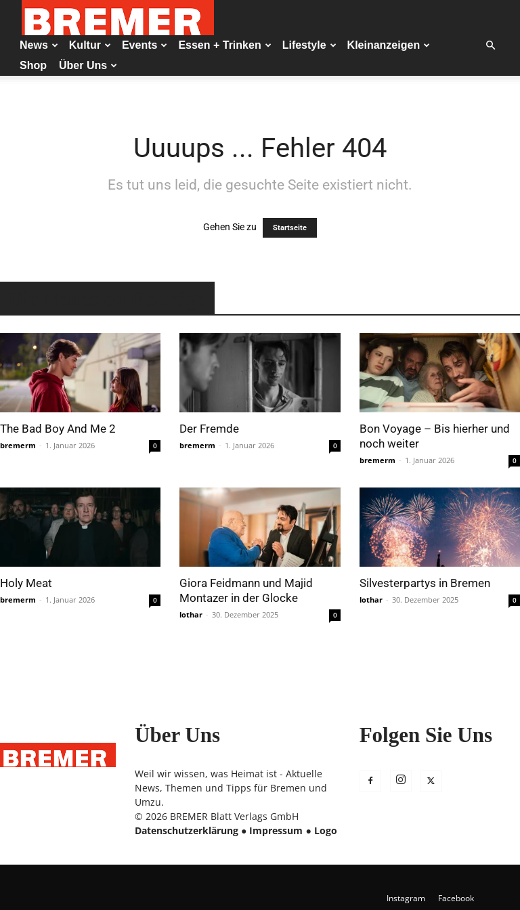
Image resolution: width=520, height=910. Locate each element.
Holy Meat (26, 583)
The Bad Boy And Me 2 (58, 428)
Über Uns (88, 65)
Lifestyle (309, 45)
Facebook (456, 898)
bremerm (18, 445)
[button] (490, 45)
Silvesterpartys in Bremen (425, 583)
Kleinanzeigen (389, 45)
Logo (325, 830)
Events (144, 45)
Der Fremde (209, 428)
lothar (190, 614)
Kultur (90, 45)
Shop (33, 65)
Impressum (276, 830)
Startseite (290, 227)
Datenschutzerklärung (186, 830)
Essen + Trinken (224, 45)
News (39, 45)
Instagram (406, 898)
